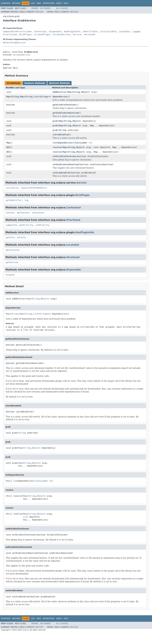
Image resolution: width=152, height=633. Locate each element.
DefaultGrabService (14, 42)
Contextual (40, 31)
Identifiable (90, 31)
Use (33, 3)
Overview (5, 3)
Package (16, 3)
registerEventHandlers (34, 188)
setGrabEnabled (61, 173)
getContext (23, 212)
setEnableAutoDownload (66, 164)
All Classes (62, 8)
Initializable (108, 31)
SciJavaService (61, 34)
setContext (38, 212)
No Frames (45, 8)
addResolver (59, 92)
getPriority (26, 225)
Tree (38, 3)
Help (66, 3)
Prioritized (23, 31)
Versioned (89, 34)
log (26, 200)
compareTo (11, 225)
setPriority (42, 225)
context (10, 212)
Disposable (55, 31)
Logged (136, 31)
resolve (57, 147)
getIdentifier (14, 200)
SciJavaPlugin (42, 34)
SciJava (25, 630)
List (36, 96)
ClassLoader (81, 143)
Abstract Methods (59, 83)
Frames (35, 8)
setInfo (21, 237)
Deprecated (49, 3)
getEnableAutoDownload (66, 113)
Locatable (124, 31)
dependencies (60, 96)
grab (55, 121)
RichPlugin (25, 34)
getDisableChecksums (64, 105)
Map (69, 92)
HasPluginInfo (72, 31)
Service (77, 34)
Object (85, 92)
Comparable (9, 31)
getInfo (10, 237)
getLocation (13, 250)
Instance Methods (34, 83)
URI (8, 147)
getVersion (12, 262)
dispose (10, 275)
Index (59, 3)
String (76, 92)
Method (39, 12)
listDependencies (63, 143)
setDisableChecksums (64, 156)
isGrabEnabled (61, 134)
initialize (12, 188)
